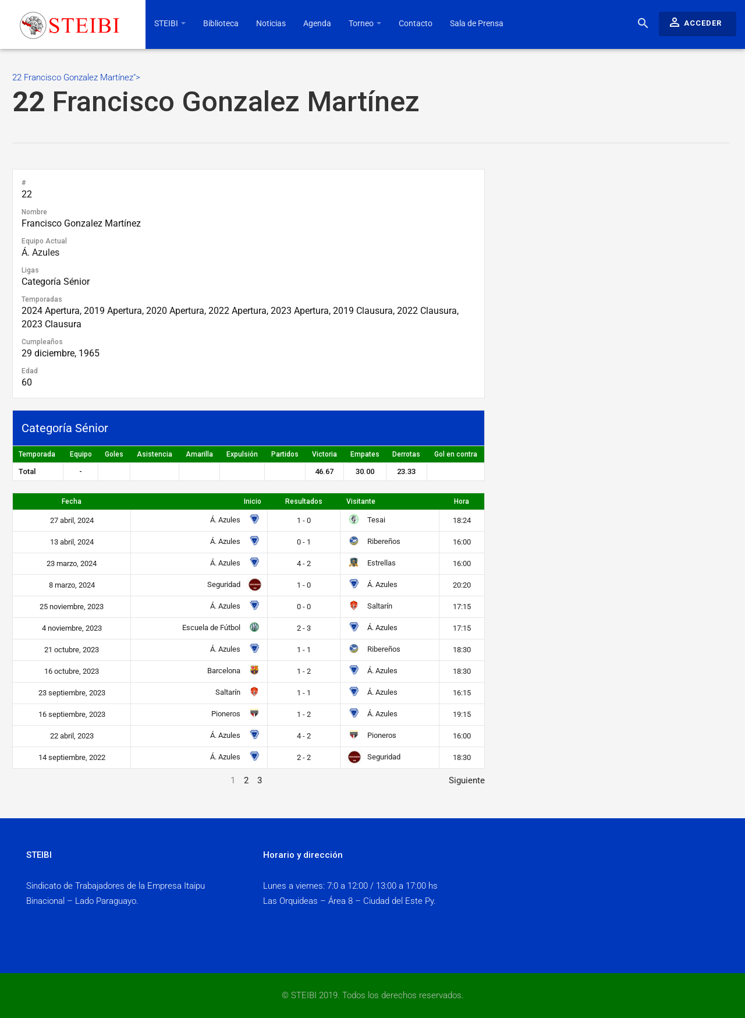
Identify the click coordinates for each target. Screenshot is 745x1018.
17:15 (462, 606)
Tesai (365, 519)
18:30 (462, 649)
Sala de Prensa (476, 23)
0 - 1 (304, 542)
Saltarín (369, 606)
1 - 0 (304, 520)
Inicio (252, 501)
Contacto (415, 23)
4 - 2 (304, 563)
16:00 (462, 542)
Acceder (695, 22)
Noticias (271, 23)
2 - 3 (304, 628)
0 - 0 (304, 606)
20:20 (462, 585)
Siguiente (467, 780)
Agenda (317, 23)
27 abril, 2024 (72, 520)
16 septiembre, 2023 (71, 714)
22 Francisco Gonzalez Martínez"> (371, 95)
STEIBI (170, 23)
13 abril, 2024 (72, 542)
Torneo (365, 23)
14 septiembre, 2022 (71, 757)
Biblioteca (221, 23)
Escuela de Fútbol (219, 627)
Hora (461, 501)
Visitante (360, 501)
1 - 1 (304, 649)
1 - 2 (304, 671)
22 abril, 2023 (72, 735)
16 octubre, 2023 (71, 671)
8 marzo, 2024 (72, 585)
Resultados (303, 501)
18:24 (462, 520)
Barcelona (232, 670)
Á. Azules (40, 252)
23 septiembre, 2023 (71, 692)
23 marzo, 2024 (72, 563)
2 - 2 (304, 757)
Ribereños (373, 541)
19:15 (462, 714)
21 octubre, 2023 (71, 649)
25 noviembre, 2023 (72, 606)
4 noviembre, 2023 (72, 628)
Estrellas (371, 563)
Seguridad (232, 584)
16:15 (462, 692)
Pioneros (234, 713)
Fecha (71, 501)
